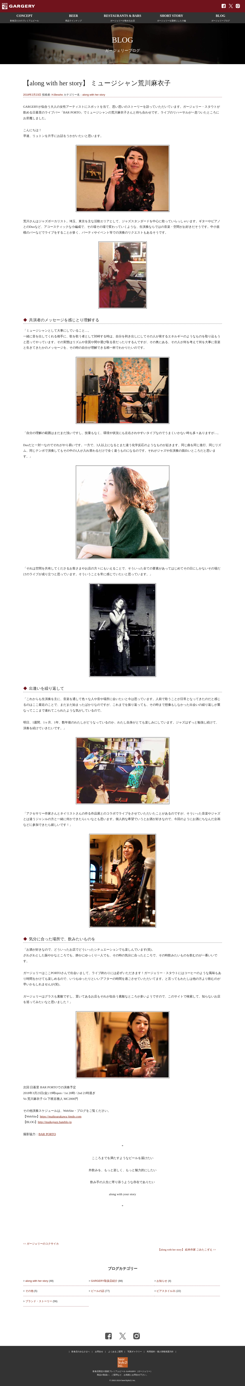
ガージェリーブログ (220, 17)
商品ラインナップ (73, 17)
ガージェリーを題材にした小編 (171, 17)
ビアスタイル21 (165, 1290)
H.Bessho (57, 94)
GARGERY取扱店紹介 (104, 1280)
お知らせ (161, 1280)
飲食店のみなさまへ (80, 1351)
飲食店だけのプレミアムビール (24, 17)
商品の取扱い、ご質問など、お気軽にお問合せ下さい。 (122, 1375)
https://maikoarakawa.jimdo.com (60, 1116)
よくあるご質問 (115, 1351)
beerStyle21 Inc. (128, 1380)
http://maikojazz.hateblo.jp (55, 1122)
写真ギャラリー (135, 1351)
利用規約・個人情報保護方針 (160, 1351)
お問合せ (99, 1351)
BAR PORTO (47, 1134)
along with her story (93, 94)
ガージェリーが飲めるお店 (122, 17)
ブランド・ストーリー (38, 1301)
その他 (29, 1290)
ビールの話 (97, 1290)
